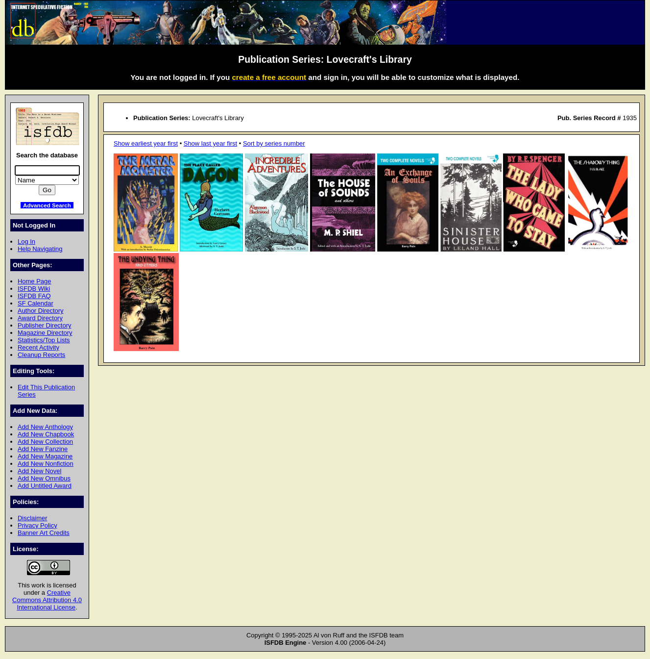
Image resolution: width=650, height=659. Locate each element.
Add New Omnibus (44, 478)
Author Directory (41, 310)
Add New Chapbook (46, 434)
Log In (26, 241)
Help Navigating (40, 249)
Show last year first (210, 143)
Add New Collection (45, 441)
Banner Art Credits (44, 532)
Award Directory (40, 318)
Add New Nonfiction (45, 463)
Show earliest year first (146, 143)
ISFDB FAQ (34, 296)
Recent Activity (38, 347)
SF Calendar (35, 303)
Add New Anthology (45, 427)
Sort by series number (274, 143)
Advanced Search (47, 205)
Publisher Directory (44, 325)
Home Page (34, 281)
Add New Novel (39, 471)
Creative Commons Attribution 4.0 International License (47, 600)
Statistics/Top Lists (44, 340)
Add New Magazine (45, 456)
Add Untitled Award (45, 485)
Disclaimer (32, 518)
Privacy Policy (37, 525)
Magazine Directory (45, 332)
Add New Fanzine (43, 449)
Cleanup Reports (41, 354)
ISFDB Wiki (34, 288)
